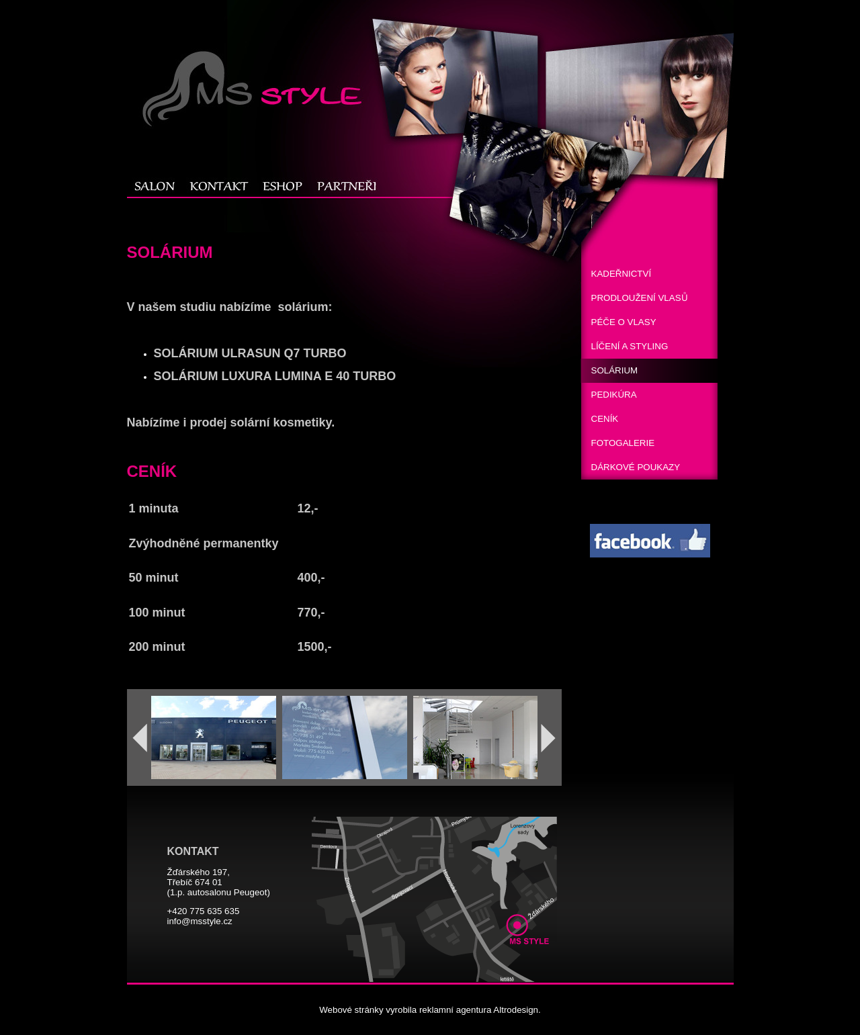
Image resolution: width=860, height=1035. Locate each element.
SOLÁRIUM (614, 370)
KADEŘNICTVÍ (621, 274)
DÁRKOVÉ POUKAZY (636, 467)
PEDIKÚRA (614, 395)
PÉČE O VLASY (623, 322)
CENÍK (605, 419)
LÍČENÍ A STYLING (630, 346)
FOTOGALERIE (623, 443)
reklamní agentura (455, 1010)
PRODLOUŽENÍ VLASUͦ (639, 298)
